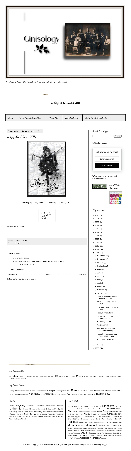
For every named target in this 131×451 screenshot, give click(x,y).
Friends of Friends (94, 391)
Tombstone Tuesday (80, 435)
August (100, 269)
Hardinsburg (13, 411)
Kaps (73, 376)
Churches (81, 411)
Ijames (118, 390)
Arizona (11, 405)
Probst (79, 394)
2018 (97, 229)
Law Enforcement (108, 422)
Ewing (105, 411)
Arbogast (12, 391)
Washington (17, 419)
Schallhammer (14, 379)
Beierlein (35, 376)
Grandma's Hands (87, 419)
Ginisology (118, 416)
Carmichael (25, 391)
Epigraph (93, 411)
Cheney (38, 391)
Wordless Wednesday (90, 438)
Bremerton (60, 405)
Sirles (88, 394)
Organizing (85, 428)
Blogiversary (71, 409)
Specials (119, 430)
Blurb (78, 409)
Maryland (46, 411)
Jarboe (20, 394)
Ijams (11, 394)
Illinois (26, 411)
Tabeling (101, 393)
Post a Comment (17, 270)
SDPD (94, 430)
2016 (97, 236)
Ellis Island (41, 409)
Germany (57, 408)
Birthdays (108, 405)
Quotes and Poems (115, 428)
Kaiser (68, 376)
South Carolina (31, 416)
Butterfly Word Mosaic (89, 409)
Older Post (82, 275)
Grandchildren (73, 419)
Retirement (88, 430)
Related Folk (79, 430)
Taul (108, 394)
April (99, 283)
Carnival (101, 409)
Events (99, 411)
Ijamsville (20, 411)
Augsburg (13, 376)
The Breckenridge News (91, 433)
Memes (72, 425)
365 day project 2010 (75, 406)
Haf (56, 375)
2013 (97, 246)
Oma (90, 376)
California (15, 408)
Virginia (60, 416)
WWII (72, 438)
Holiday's (118, 419)
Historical (109, 419)
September (101, 266)
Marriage (118, 422)
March (100, 286)
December (101, 256)
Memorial (81, 425)
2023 (97, 215)
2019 (97, 225)
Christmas (72, 411)
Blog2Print (118, 406)
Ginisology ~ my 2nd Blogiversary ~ (105, 317)
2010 (97, 345)
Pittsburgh (74, 394)
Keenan (25, 394)
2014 (97, 243)
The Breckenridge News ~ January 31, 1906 (107, 297)
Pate (68, 394)
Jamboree (98, 422)
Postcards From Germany (106, 376)
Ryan (84, 394)
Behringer (28, 376)
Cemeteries (110, 409)
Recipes (70, 430)
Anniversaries (89, 406)
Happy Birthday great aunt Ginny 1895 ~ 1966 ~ (107, 335)
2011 (97, 253)
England (48, 409)
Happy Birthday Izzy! (105, 313)
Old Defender (62, 394)
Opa (94, 376)
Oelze (55, 394)
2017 (97, 232)
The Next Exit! (102, 325)
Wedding (77, 438)
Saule (119, 376)
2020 (97, 222)
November (101, 259)
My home (114, 425)
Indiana (31, 411)
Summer (70, 433)
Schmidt (23, 379)
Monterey (85, 376)
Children (119, 409)
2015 (97, 239)
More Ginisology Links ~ (97, 117)
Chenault (32, 391)
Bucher (50, 376)
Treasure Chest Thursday (105, 435)
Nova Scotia (42, 414)
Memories (102, 425)
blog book (104, 438)
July (99, 273)
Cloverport (51, 391)
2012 (97, 249)
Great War (100, 419)
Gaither (103, 391)
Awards (98, 406)
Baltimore (30, 405)
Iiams (113, 391)
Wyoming (24, 419)
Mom (78, 376)
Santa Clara (21, 416)
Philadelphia (59, 414)
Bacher (22, 376)
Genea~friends (104, 416)
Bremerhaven (43, 376)
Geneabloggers (114, 414)
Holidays (17, 243)
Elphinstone (83, 391)
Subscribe (107, 165)
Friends (87, 414)
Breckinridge (39, 405)
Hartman (62, 376)
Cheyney (44, 391)
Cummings (59, 391)
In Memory (83, 422)
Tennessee (47, 416)
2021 (97, 219)
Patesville (51, 414)
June (99, 276)
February (101, 290)
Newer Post (12, 275)
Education (87, 411)
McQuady (60, 411)
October (100, 263)
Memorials (91, 425)
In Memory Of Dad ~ (105, 322)
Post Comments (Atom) (27, 279)
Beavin (18, 391)
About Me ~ (54, 117)
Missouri (49, 394)
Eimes (75, 390)
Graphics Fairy (18, 226)
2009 (97, 348)
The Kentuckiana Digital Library (112, 433)
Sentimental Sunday (103, 430)
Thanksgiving (77, 433)
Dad (64, 391)
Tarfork (40, 416)
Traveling (54, 416)
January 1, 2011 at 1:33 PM (24, 264)
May (99, 280)
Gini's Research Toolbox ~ (31, 117)
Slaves (92, 394)
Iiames (108, 391)
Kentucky (34, 393)
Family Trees (113, 411)
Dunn (68, 391)
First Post (79, 414)
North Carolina (30, 414)
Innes (15, 394)
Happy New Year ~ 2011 (106, 340)
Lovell (43, 394)
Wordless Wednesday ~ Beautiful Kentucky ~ (106, 329)
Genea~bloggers (74, 416)
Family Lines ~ (72, 117)
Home (10, 117)
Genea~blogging (90, 416)
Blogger (105, 444)
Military (108, 425)
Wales (11, 419)
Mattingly (53, 411)
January (100, 293)
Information (91, 422)
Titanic (70, 435)
